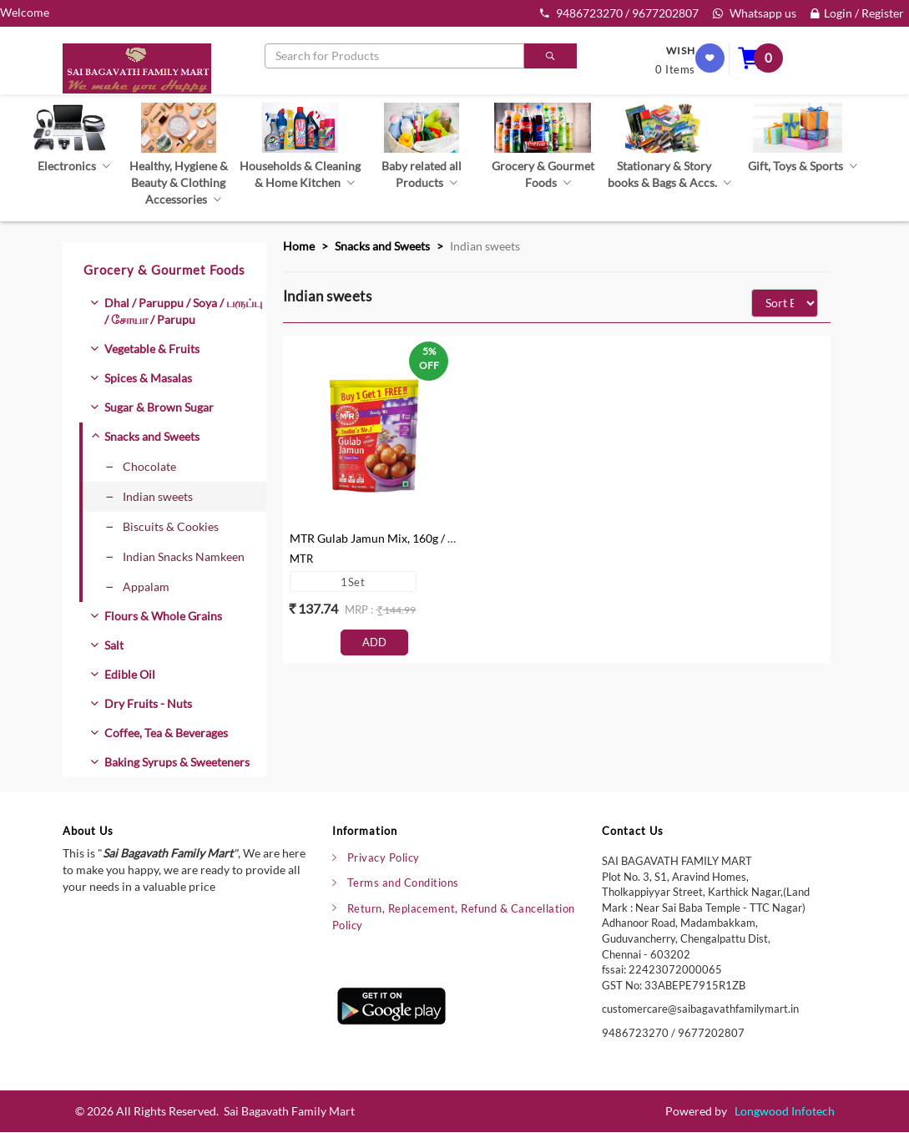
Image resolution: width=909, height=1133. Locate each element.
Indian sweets (149, 496)
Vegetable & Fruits (151, 348)
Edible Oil (129, 674)
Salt (114, 645)
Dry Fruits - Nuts (148, 703)
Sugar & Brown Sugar (159, 407)
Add (374, 642)
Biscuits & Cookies (162, 526)
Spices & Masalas (148, 378)
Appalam (137, 586)
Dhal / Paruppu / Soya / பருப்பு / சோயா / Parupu (183, 311)
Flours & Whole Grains (163, 616)
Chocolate (141, 466)
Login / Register (857, 13)
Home (299, 246)
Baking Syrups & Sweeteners (177, 762)
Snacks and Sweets (151, 436)
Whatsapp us (754, 13)
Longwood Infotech (785, 1112)
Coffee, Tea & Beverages (166, 733)
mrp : (360, 609)
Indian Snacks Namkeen (175, 556)
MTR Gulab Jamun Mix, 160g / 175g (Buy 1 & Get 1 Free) (434, 538)
